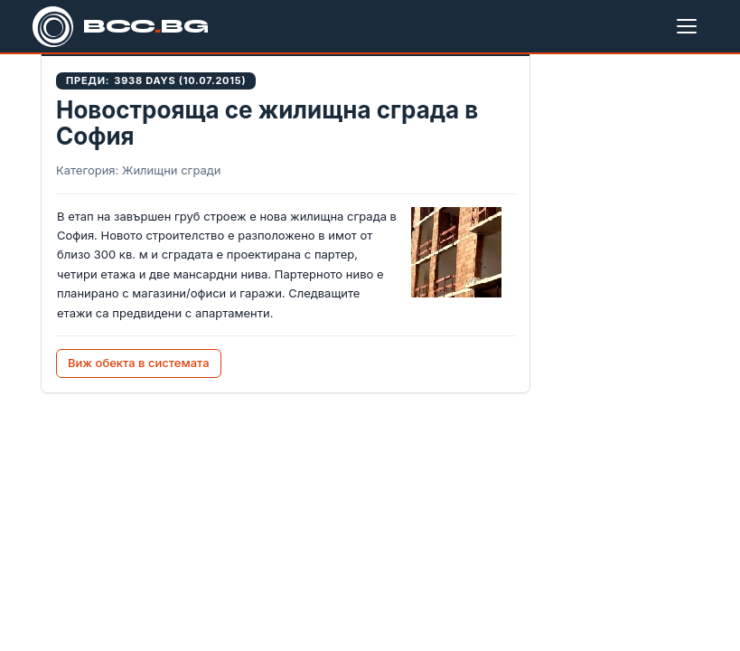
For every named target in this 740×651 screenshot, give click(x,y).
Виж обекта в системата (139, 362)
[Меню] (690, 26)
